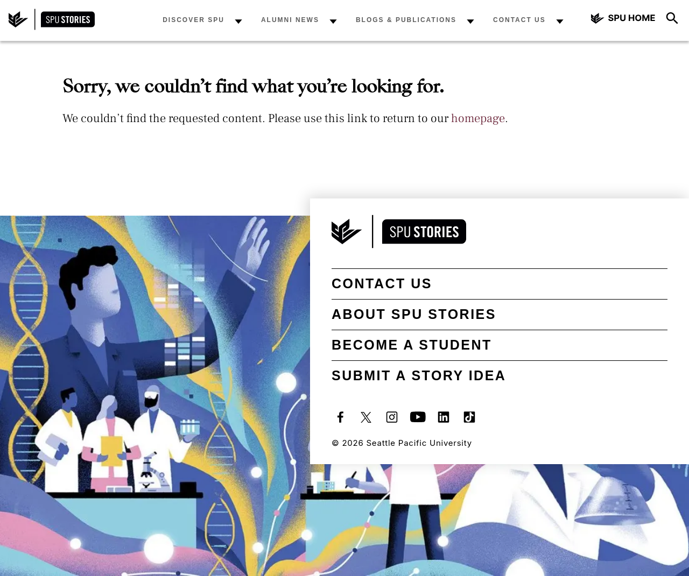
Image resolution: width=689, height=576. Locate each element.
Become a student (412, 344)
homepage (478, 118)
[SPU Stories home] (52, 27)
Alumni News (290, 20)
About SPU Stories (414, 314)
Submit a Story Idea (419, 375)
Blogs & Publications (406, 20)
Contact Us (519, 20)
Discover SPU (193, 20)
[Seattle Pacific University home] (623, 19)
